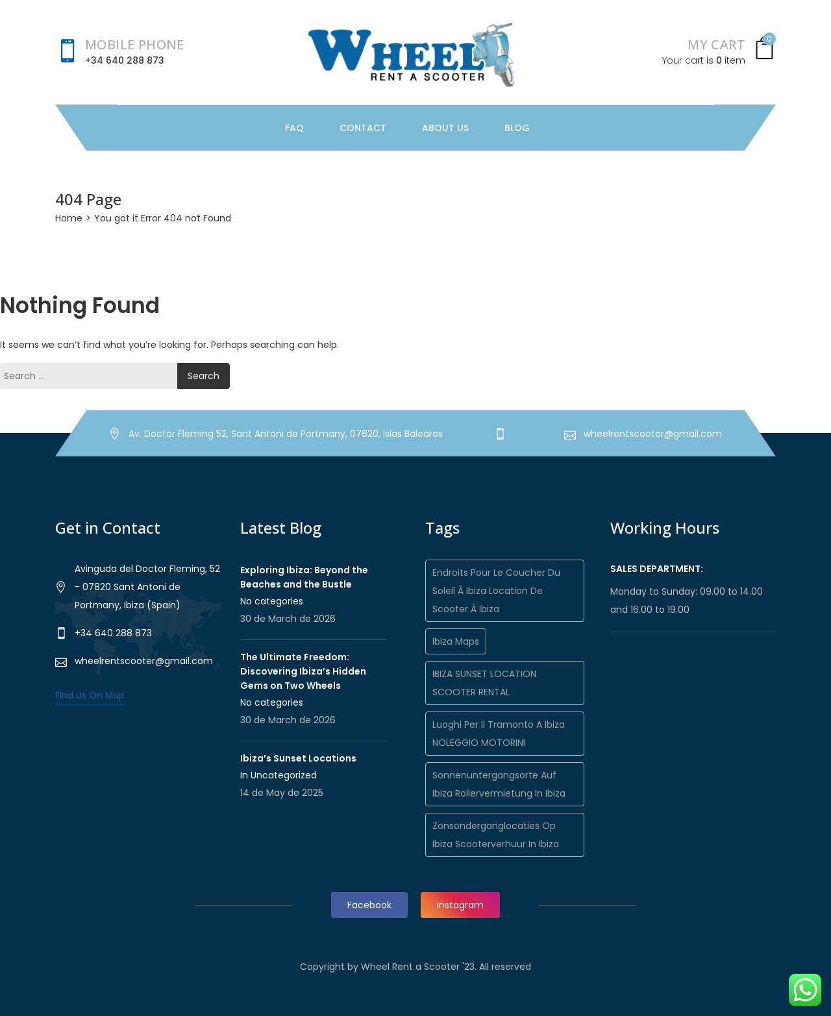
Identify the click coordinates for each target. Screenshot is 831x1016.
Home (68, 218)
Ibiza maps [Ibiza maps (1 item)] (455, 641)
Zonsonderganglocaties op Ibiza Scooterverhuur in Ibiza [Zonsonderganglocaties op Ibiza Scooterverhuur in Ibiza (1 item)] (495, 834)
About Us (445, 127)
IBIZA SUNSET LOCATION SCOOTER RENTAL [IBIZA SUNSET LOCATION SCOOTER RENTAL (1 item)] (484, 683)
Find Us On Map (90, 695)
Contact (363, 127)
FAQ (294, 127)
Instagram (460, 904)
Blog (517, 127)
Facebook (369, 904)
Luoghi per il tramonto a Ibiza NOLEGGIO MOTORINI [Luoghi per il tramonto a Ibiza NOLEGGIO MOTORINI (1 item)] (498, 733)
